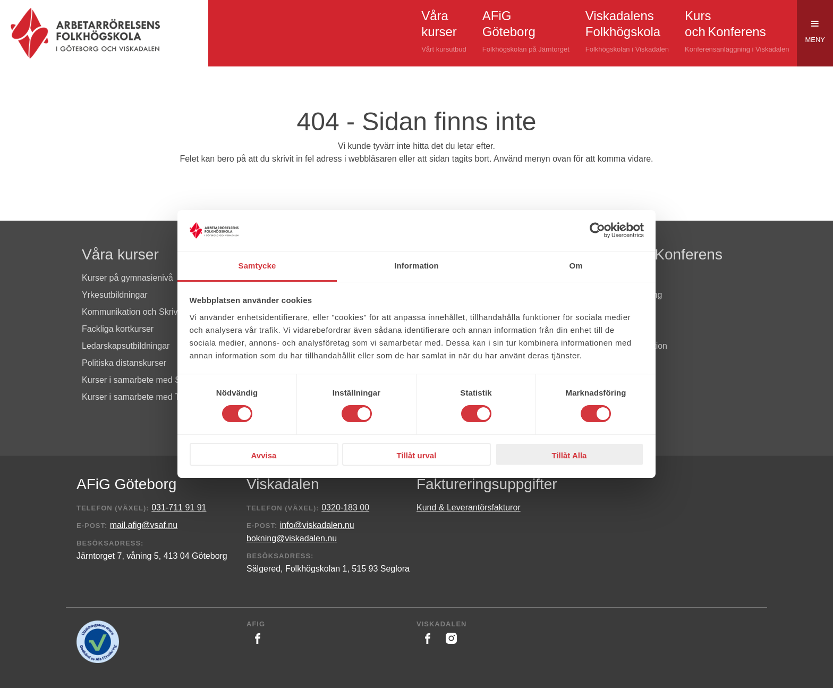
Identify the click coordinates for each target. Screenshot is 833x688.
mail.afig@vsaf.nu (143, 525)
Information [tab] (416, 265)
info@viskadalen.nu (317, 525)
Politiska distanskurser (124, 362)
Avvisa (264, 455)
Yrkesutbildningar (115, 294)
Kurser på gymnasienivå (127, 277)
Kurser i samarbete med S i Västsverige (157, 379)
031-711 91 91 (178, 507)
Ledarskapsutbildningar (125, 345)
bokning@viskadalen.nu (291, 538)
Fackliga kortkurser (118, 328)
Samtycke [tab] (257, 265)
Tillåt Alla (569, 455)
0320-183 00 (345, 507)
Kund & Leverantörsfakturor (468, 507)
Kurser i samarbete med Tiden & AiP (150, 396)
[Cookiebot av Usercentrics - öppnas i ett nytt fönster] (597, 230)
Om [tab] (575, 265)
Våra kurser (120, 254)
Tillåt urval (417, 455)
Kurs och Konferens (657, 254)
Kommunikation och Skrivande (139, 311)
